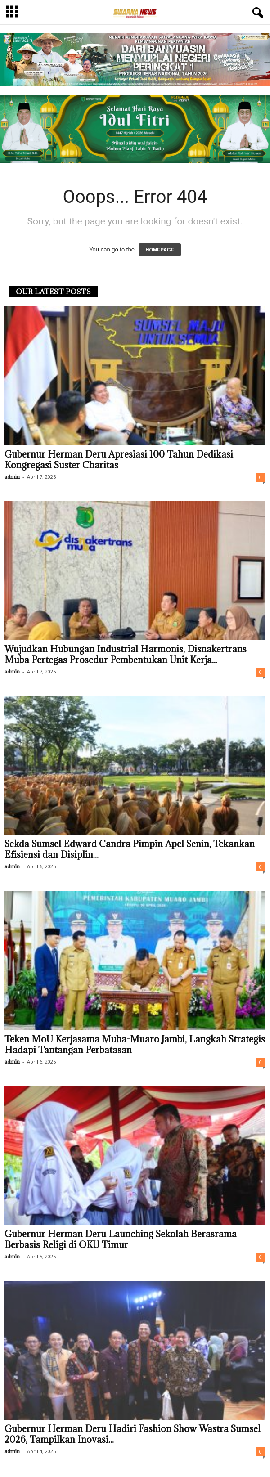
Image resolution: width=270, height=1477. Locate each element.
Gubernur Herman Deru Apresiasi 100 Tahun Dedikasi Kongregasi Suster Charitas (118, 460)
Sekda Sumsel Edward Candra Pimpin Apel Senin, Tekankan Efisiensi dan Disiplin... (129, 849)
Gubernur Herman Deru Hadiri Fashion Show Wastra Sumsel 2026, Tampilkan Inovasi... (132, 1434)
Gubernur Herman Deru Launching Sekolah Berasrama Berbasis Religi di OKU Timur (120, 1239)
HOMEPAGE (159, 249)
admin (12, 476)
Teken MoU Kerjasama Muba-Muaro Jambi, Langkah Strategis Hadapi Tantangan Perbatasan (134, 1044)
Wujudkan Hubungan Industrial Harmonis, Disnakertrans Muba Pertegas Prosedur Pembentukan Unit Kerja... (125, 654)
